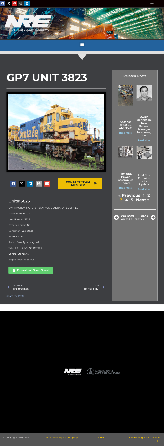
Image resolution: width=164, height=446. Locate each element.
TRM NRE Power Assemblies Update (125, 178)
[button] (152, 2)
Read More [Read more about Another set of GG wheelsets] (125, 132)
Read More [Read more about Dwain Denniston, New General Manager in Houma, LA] (144, 140)
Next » (143, 199)
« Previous (129, 195)
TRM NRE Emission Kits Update (144, 179)
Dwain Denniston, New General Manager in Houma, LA (144, 126)
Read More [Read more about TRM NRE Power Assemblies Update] (125, 187)
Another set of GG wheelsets (125, 125)
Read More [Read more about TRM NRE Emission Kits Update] (144, 189)
